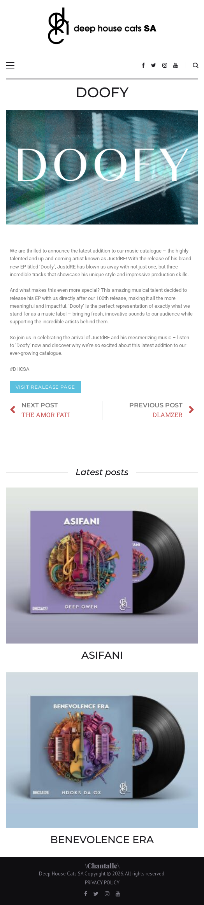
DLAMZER (192, 453)
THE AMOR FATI (12, 440)
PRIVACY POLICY (102, 882)
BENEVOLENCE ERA (102, 839)
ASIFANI (102, 655)
